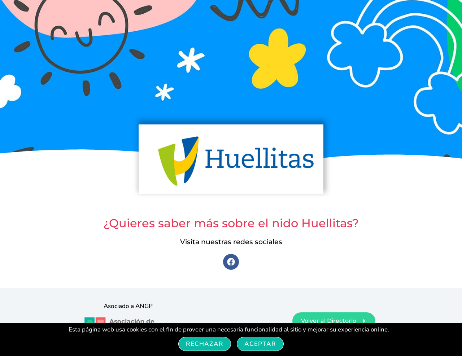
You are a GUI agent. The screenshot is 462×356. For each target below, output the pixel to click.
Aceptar (260, 344)
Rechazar (204, 344)
